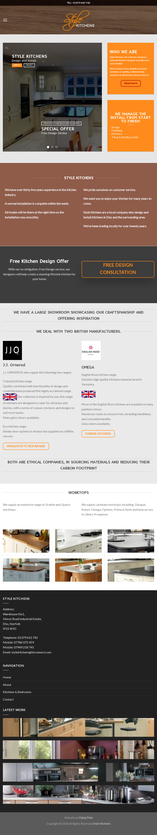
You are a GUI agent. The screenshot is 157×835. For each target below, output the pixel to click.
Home (7, 677)
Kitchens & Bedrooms (17, 692)
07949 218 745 (24, 647)
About (7, 684)
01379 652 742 (28, 637)
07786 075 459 (24, 642)
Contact (8, 699)
